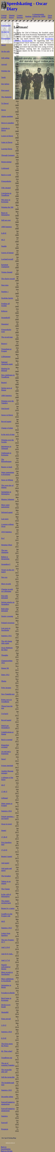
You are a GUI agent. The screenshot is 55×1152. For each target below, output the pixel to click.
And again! (5, 863)
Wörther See (5, 71)
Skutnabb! (5, 1012)
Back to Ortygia (6, 1151)
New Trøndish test (7, 694)
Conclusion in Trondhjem (6, 194)
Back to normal (6, 740)
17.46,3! (4, 791)
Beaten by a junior (7, 908)
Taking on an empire (6, 882)
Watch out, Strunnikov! (5, 727)
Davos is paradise (7, 123)
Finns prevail (6, 1019)
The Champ (5, 889)
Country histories (20, 16)
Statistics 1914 (6, 1032)
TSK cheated (6, 188)
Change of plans (7, 428)
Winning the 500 (7, 207)
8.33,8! (3, 1038)
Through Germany (8, 155)
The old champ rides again (6, 642)
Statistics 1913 (6, 928)
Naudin (4, 246)
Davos (3, 110)
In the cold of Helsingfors (6, 895)
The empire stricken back (6, 902)
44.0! (3, 921)
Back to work (6, 175)
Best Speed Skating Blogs (9, 1138)
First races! (5, 90)
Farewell (4, 1123)
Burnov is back (6, 467)
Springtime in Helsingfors (6, 493)
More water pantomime (5, 506)
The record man (7, 337)
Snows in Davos (7, 415)
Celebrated (5, 168)
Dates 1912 (5, 675)
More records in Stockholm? (7, 973)
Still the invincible (7, 1077)
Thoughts (4, 655)
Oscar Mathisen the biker (7, 649)
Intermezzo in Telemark (6, 447)
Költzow (4, 311)
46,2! (3, 240)
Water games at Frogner (6, 804)
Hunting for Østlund (5, 370)
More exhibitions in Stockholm (7, 980)
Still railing (5, 58)
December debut (7, 1097)
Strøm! (3, 830)
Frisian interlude (7, 766)
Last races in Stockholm (5, 629)
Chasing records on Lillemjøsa (7, 590)
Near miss (4, 285)
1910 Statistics (6, 532)
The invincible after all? (6, 1071)
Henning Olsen (6, 545)
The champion (6, 97)
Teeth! (3, 77)
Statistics (4, 1116)
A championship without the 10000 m (38, 16)
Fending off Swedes (5, 305)
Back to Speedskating (5, 1148)
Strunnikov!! (5, 564)
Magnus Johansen (7, 499)
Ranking (28, 16)
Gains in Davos (6, 142)
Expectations (6, 25)
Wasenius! (5, 324)
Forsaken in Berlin (8, 993)
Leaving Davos (6, 149)
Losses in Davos (7, 136)
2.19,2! (3, 1025)
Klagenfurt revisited (5, 746)
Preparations (5, 38)
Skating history (11, 16)
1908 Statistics (6, 227)
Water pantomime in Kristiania (7, 473)
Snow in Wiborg (7, 480)
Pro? (2, 538)
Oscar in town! (6, 824)
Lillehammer (6, 357)
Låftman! (4, 798)
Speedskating (19, 3)
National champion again (7, 363)
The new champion (4, 551)
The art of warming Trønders (7, 1064)
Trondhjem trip (6, 1058)
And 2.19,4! (5, 947)
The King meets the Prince (7, 1045)
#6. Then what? (6, 1051)
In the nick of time (7, 434)
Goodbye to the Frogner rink (6, 915)
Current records (4, 16)
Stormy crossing (7, 616)
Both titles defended (5, 610)
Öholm (3, 681)
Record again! (6, 421)
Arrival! (4, 64)
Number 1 (4, 292)
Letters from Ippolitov (5, 934)
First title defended (4, 597)
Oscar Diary (50, 16)
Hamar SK (5, 668)
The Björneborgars (6, 460)
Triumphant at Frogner (6, 350)
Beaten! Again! (6, 856)
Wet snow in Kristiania (5, 201)
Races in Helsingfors (5, 214)
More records (6, 584)
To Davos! (5, 103)
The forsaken (6, 876)
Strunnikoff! (5, 318)
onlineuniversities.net (10, 1142)
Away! (3, 45)
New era (4, 577)
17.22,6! (4, 850)
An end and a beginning (6, 753)
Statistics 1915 (6, 1090)
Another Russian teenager (7, 772)
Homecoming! (6, 162)
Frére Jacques (6, 688)
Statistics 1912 (6, 811)
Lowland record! (7, 259)
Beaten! (4, 382)
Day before (5, 84)
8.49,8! (3, 233)
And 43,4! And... (7, 954)
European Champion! (5, 266)
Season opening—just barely (7, 817)
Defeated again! (7, 512)
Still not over (6, 220)
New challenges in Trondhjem (7, 376)
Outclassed (5, 408)
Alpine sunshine (7, 116)
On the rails (5, 51)
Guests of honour (7, 253)
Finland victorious (7, 623)
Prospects (4, 1129)
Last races (4, 519)
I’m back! (4, 714)
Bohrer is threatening (5, 558)
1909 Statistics (6, 395)
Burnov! (4, 344)
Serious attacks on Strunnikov (7, 603)
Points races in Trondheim (6, 701)
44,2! (3, 785)
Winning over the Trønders (7, 402)
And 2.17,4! (5, 960)
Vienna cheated (6, 272)
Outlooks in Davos (5, 129)
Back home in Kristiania (6, 999)
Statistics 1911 (6, 636)
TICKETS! (5, 32)
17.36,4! (4, 837)
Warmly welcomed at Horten (5, 967)
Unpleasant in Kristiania (6, 454)
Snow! (3, 759)
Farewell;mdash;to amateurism (8, 1103)
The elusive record (8, 279)
